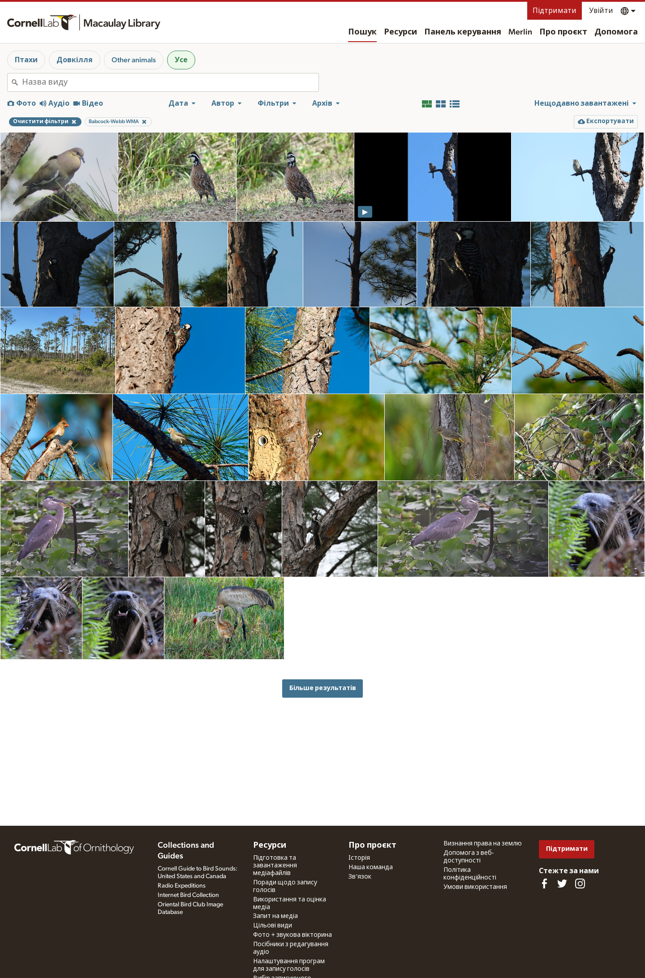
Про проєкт (563, 32)
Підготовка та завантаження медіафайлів (275, 865)
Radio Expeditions (182, 886)
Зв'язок (359, 877)
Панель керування (462, 32)
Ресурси (400, 32)
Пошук (362, 32)
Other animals (134, 60)
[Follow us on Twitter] (562, 883)
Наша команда (370, 867)
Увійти (601, 10)
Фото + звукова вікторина (292, 935)
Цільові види (272, 925)
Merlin (520, 32)
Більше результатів (322, 688)
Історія (359, 858)
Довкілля (74, 60)
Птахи (26, 60)
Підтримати (554, 10)
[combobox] (170, 82)
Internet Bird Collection (188, 895)
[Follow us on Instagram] (580, 883)
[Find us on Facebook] (544, 883)
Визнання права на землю (482, 844)
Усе (181, 60)
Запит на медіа (275, 916)
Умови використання (475, 887)
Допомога (616, 32)
